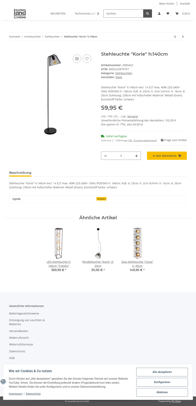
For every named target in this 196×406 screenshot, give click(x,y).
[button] (159, 13)
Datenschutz (17, 351)
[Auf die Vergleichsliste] (77, 58)
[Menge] (120, 156)
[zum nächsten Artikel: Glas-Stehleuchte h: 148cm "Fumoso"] (183, 36)
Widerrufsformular (21, 344)
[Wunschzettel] (167, 13)
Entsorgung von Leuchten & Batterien (27, 322)
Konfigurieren (161, 382)
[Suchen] (123, 13)
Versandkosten (18, 331)
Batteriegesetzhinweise (24, 313)
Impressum (16, 364)
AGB (12, 358)
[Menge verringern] (105, 156)
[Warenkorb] (182, 13)
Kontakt (185, 3)
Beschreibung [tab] (20, 173)
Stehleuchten (123, 73)
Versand (132, 116)
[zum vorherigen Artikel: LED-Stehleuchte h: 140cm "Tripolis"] (175, 36)
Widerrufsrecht (19, 337)
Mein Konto (166, 3)
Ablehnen (161, 392)
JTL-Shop (176, 401)
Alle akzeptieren (161, 372)
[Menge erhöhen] (136, 156)
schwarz (101, 198)
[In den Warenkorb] (12, 49)
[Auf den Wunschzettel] (87, 58)
